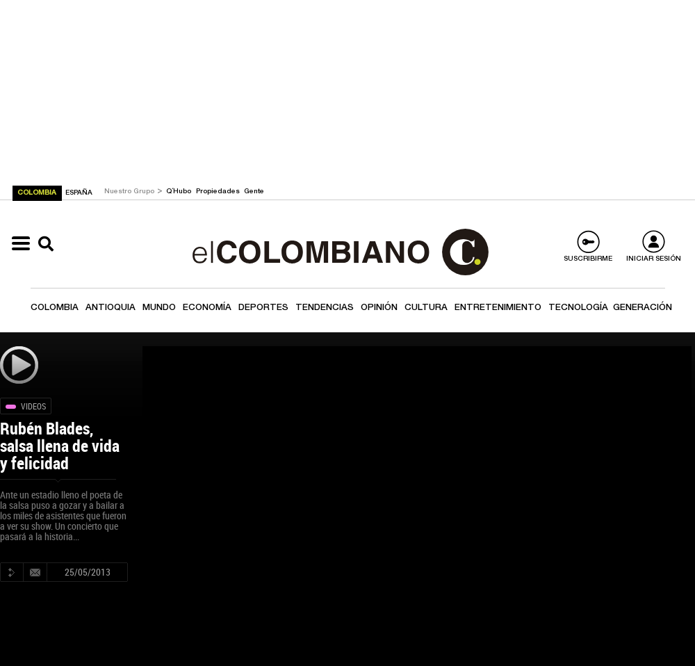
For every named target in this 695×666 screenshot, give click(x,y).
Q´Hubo (179, 191)
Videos (33, 406)
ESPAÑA (78, 193)
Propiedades (219, 191)
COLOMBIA (37, 193)
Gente (254, 191)
